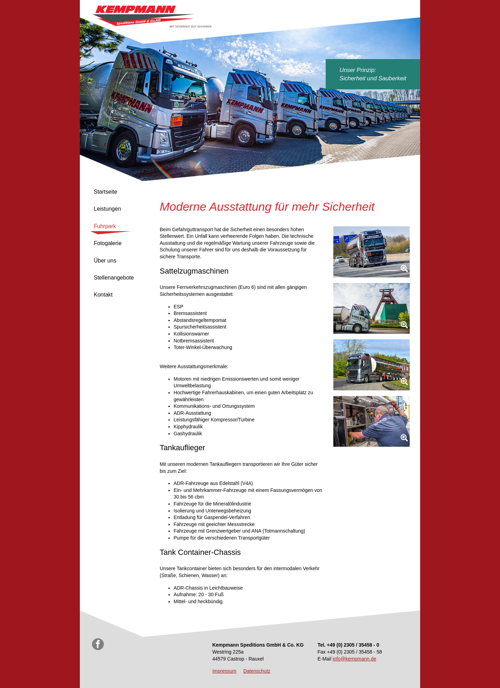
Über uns (105, 261)
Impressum (224, 671)
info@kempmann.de (354, 659)
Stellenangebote (114, 278)
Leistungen (107, 209)
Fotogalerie (108, 243)
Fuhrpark (105, 226)
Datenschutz (256, 671)
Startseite (105, 192)
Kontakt (103, 295)
